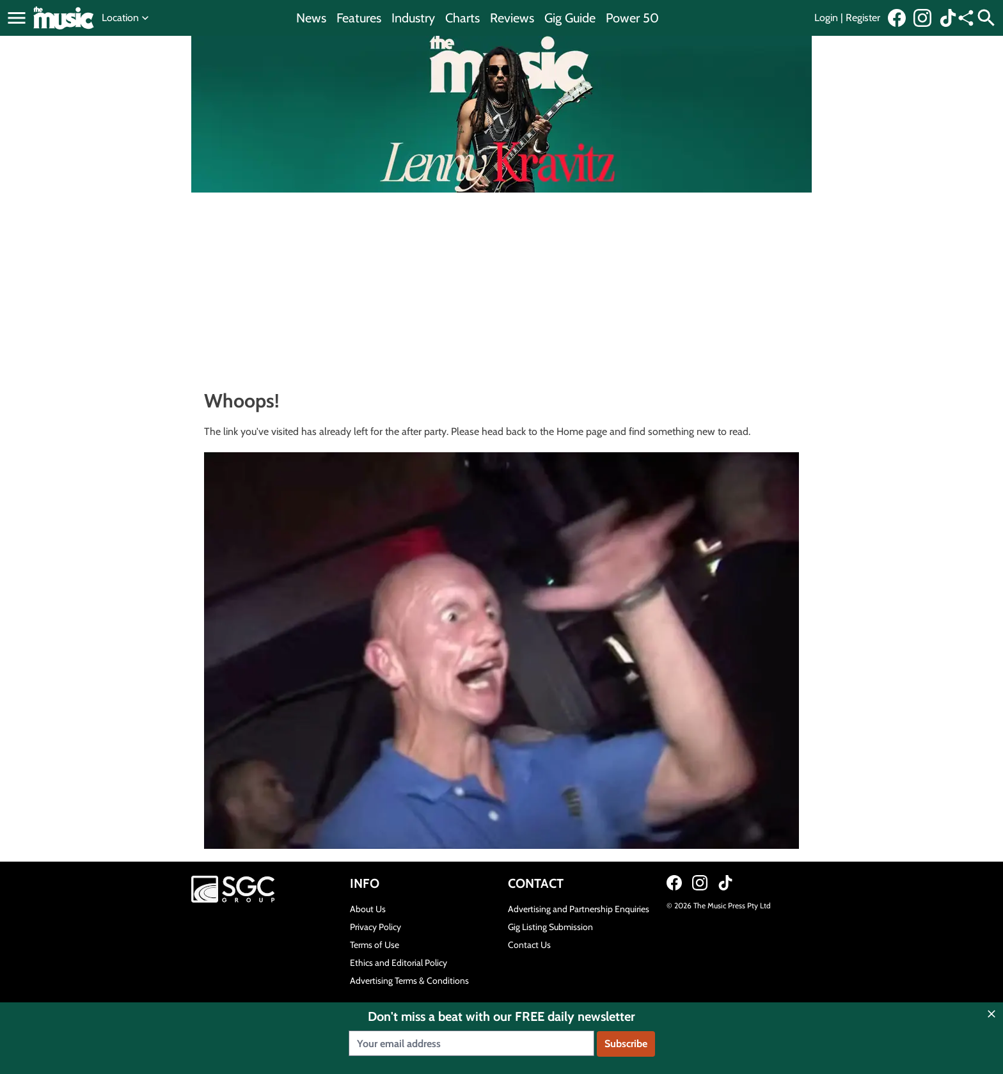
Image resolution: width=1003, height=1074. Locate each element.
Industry (413, 18)
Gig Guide (570, 18)
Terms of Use (374, 945)
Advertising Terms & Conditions (409, 980)
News (311, 18)
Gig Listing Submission (550, 927)
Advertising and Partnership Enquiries (578, 909)
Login (826, 18)
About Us (368, 909)
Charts (462, 18)
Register (863, 18)
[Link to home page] (63, 17)
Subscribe (625, 1044)
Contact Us (529, 945)
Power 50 (632, 18)
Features (358, 18)
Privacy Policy (375, 927)
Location (127, 18)
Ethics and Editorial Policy (398, 962)
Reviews (512, 18)
